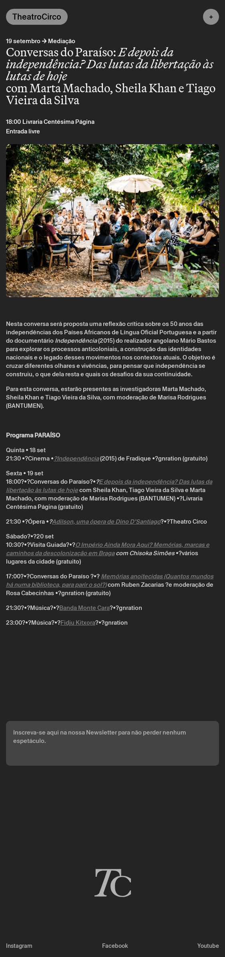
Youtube (208, 946)
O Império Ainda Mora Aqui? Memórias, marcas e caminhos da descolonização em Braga (107, 548)
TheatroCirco (36, 16)
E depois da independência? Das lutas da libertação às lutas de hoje (109, 485)
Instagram (19, 946)
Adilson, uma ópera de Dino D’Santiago (106, 521)
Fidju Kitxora (77, 622)
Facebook (115, 946)
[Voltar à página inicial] (112, 882)
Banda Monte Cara (84, 608)
